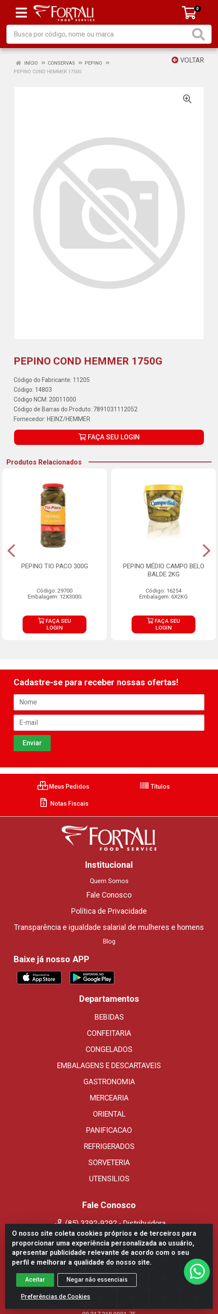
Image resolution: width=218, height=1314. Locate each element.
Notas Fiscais (64, 803)
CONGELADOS (109, 1049)
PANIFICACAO (109, 1130)
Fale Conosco (109, 895)
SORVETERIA (109, 1162)
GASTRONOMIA (109, 1081)
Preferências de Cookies (55, 1304)
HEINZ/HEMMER (68, 419)
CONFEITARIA (109, 1033)
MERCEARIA (109, 1098)
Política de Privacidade (109, 911)
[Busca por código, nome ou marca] (98, 34)
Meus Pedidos (63, 786)
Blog (109, 941)
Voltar (188, 60)
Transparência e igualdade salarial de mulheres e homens (109, 927)
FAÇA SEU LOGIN (109, 437)
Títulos (154, 786)
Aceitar (35, 1287)
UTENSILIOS (109, 1178)
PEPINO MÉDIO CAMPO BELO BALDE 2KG (163, 570)
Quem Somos (109, 881)
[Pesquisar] (200, 34)
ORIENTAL (109, 1114)
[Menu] (21, 12)
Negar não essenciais (97, 1287)
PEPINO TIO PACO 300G (54, 566)
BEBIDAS (109, 1017)
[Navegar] (11, 551)
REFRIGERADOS (109, 1146)
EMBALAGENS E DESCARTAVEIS (109, 1065)
